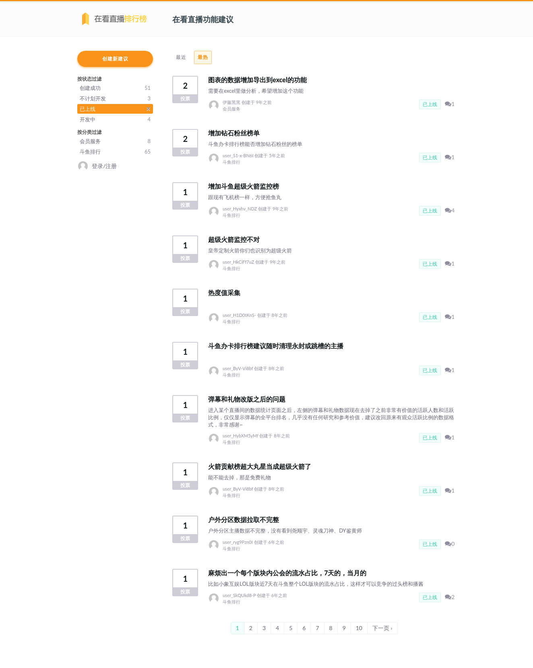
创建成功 (115, 88)
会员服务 (115, 141)
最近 (181, 57)
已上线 (115, 108)
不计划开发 (115, 98)
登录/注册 (104, 165)
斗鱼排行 (115, 152)
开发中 (115, 119)
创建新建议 (115, 59)
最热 (203, 57)
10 (359, 627)
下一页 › (382, 627)
